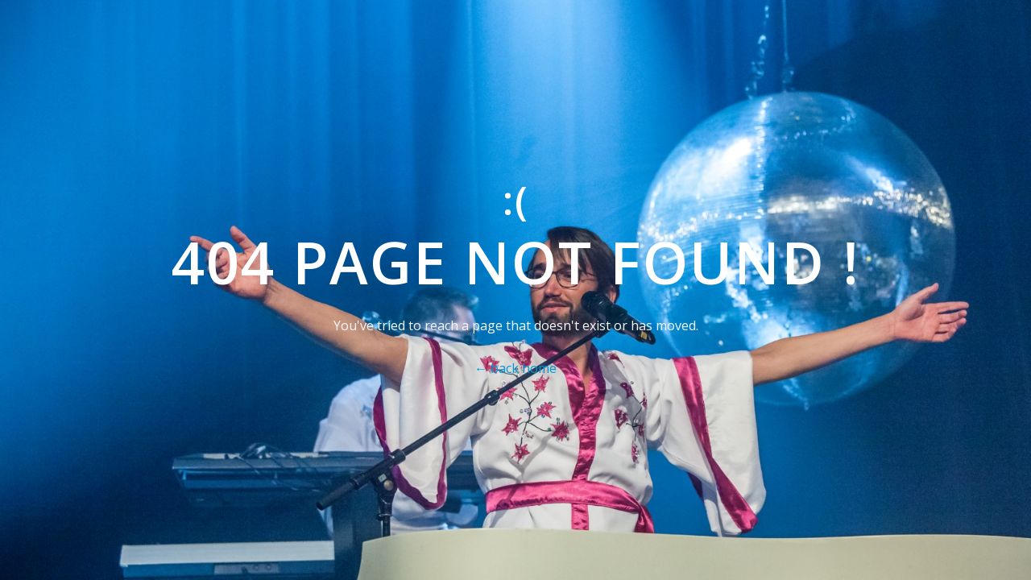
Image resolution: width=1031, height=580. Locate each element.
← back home (515, 368)
